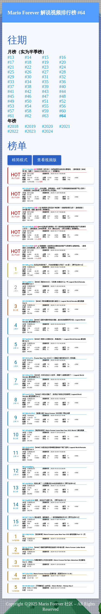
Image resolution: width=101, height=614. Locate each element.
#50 (28, 101)
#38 (28, 86)
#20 (62, 62)
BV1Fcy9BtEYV (27, 282)
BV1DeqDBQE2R (28, 500)
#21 (11, 67)
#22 (28, 67)
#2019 (30, 126)
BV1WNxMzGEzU (28, 413)
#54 (28, 106)
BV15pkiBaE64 (27, 339)
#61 (11, 115)
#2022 (13, 131)
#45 (11, 96)
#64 (62, 115)
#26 (28, 72)
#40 (62, 86)
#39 (45, 86)
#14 (28, 57)
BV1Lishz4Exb (27, 466)
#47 (45, 96)
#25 (11, 72)
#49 (11, 101)
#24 (62, 67)
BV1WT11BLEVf (28, 517)
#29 (11, 76)
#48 (62, 96)
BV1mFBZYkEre (28, 560)
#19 (45, 62)
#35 (45, 81)
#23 (45, 67)
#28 (62, 72)
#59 (45, 111)
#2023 (30, 131)
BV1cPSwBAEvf (28, 430)
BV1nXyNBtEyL (27, 483)
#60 (62, 111)
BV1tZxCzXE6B (27, 246)
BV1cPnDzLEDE (28, 447)
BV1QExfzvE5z (27, 358)
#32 (62, 76)
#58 (28, 111)
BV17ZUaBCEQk (28, 188)
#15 (45, 57)
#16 (62, 57)
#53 (11, 106)
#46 (28, 96)
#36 (62, 81)
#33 (11, 81)
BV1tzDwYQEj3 (27, 574)
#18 (28, 62)
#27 (45, 72)
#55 (45, 106)
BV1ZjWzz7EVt (27, 375)
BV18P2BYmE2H (28, 586)
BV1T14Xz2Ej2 (27, 169)
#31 (45, 76)
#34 (28, 81)
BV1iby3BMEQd (28, 208)
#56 (62, 106)
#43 (45, 91)
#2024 (47, 131)
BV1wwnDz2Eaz (28, 394)
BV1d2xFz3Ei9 (27, 320)
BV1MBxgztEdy (27, 265)
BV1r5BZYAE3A (28, 534)
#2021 (64, 126)
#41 (11, 91)
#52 (62, 101)
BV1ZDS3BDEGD (28, 301)
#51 (45, 101)
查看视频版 (47, 160)
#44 (62, 91)
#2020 (47, 126)
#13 (11, 57)
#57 (11, 111)
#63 (45, 115)
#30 (28, 76)
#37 (11, 86)
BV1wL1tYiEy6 (27, 547)
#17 (11, 62)
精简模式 (19, 160)
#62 (28, 115)
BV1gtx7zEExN (27, 227)
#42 (28, 91)
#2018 (13, 126)
